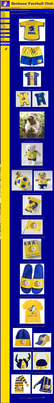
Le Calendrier (3, 25)
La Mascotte (3, 14)
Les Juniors (3, 20)
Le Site (2, 30)
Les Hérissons (3, 19)
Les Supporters (3, 17)
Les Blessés (3, 22)
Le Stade (2, 11)
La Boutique (3, 13)
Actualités (2, 24)
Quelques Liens (3, 40)
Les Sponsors (3, 16)
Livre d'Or (3, 39)
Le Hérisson (3, 35)
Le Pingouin (3, 34)
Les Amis (2, 38)
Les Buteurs (3, 27)
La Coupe (2, 31)
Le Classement (3, 26)
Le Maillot (3, 12)
